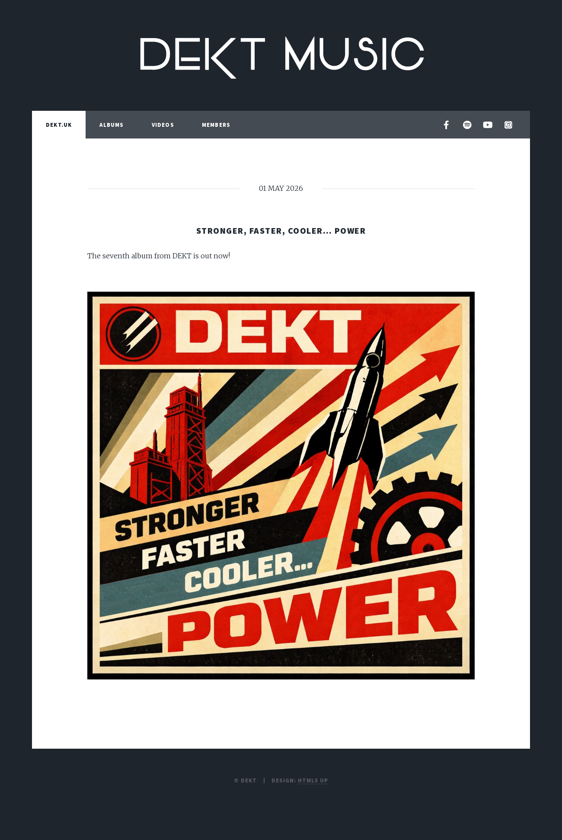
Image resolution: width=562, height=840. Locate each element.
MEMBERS (216, 124)
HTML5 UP (313, 780)
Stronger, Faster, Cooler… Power (281, 230)
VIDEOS (163, 124)
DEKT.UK (59, 124)
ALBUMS (111, 124)
